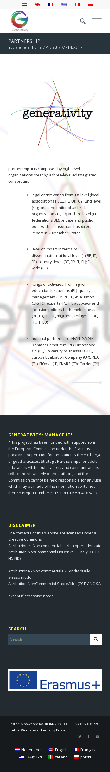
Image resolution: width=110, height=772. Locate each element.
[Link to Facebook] (88, 736)
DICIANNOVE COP (57, 724)
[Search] (80, 21)
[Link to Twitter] (79, 736)
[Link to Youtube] (97, 736)
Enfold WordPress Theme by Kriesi (37, 730)
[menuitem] (80, 21)
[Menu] (94, 21)
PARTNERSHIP (24, 41)
